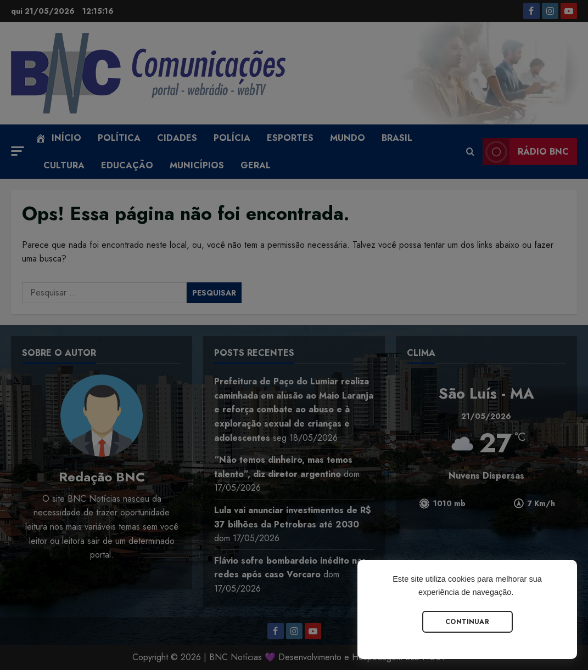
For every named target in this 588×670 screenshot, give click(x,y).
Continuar (467, 622)
